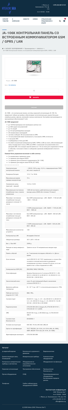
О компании (16, 20)
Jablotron (40, 48)
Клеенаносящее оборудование (48, 357)
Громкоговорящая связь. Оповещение (10, 357)
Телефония (5, 383)
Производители (30, 48)
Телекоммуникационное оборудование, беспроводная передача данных (51, 377)
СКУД (24, 374)
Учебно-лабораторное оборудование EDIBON (30, 384)
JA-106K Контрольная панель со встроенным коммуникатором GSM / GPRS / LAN (29, 50)
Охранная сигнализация (10, 369)
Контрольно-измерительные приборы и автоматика (11, 363)
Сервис (35, 19)
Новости (26, 19)
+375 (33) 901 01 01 (59, 399)
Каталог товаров (5, 20)
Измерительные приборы (31, 356)
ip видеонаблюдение (9, 351)
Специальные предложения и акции (47, 21)
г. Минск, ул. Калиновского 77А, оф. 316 (42, 7)
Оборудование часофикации (52, 362)
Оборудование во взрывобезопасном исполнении (29, 364)
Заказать (34, 97)
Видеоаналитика (48, 351)
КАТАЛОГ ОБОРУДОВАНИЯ (13, 48)
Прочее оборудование (9, 374)
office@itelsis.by (61, 401)
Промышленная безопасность (48, 370)
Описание (34, 107)
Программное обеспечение (31, 369)
